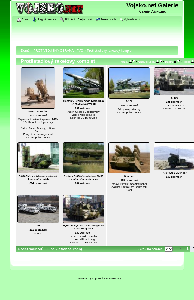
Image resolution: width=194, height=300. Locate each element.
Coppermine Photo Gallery (106, 278)
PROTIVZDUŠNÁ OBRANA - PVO (58, 51)
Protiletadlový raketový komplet (109, 51)
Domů (25, 51)
